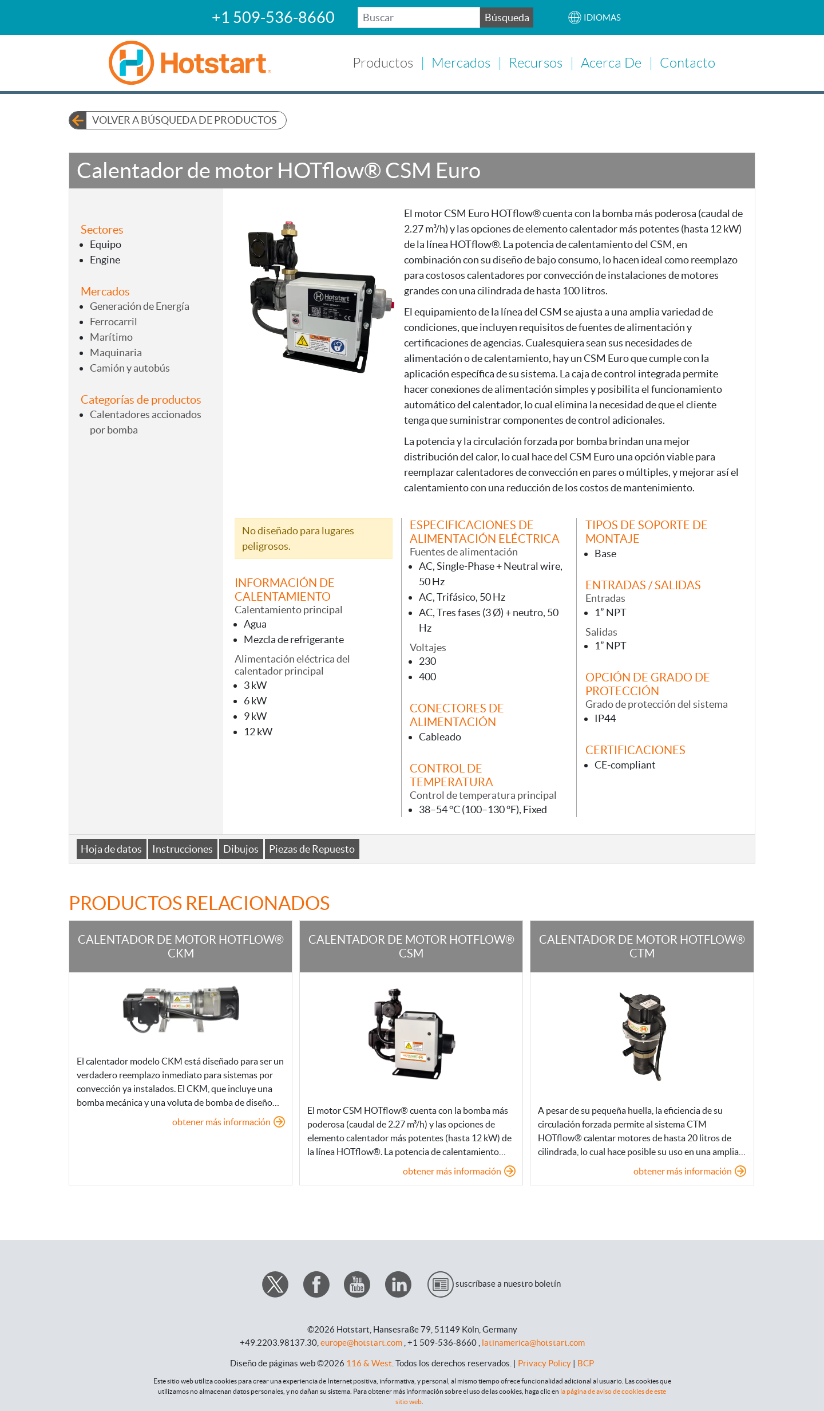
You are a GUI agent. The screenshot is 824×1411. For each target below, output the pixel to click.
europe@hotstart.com (361, 1341)
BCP (585, 1361)
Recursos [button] (535, 62)
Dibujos (241, 847)
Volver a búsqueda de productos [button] (184, 119)
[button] (594, 17)
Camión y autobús (130, 366)
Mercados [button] (460, 62)
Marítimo (111, 335)
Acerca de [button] (611, 62)
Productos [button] (382, 62)
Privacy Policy (544, 1361)
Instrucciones (182, 847)
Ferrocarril (113, 320)
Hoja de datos (111, 847)
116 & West (369, 1361)
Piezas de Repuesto (312, 847)
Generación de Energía (139, 304)
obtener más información (221, 1120)
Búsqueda (507, 17)
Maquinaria (116, 351)
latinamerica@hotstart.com (533, 1341)
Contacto (687, 62)
